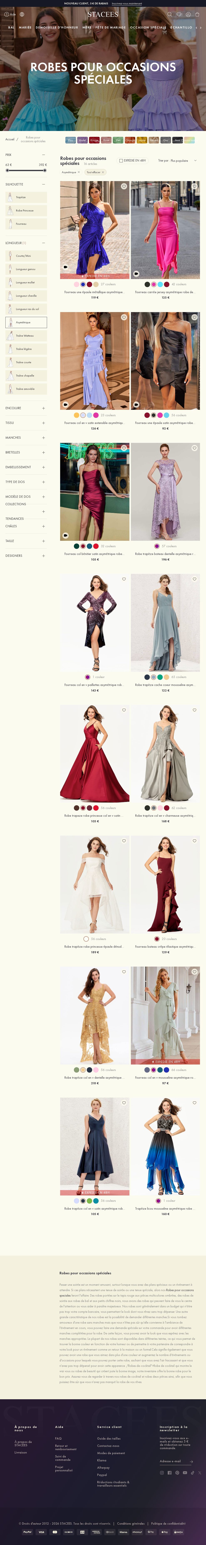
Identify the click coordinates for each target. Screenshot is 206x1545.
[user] (188, 14)
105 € (95, 559)
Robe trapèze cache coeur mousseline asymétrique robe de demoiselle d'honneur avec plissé (165, 685)
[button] (26, 155)
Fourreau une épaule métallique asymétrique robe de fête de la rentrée (94, 292)
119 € (94, 297)
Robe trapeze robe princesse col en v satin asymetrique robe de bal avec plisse (94, 816)
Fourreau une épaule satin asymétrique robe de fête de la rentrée (165, 423)
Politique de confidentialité (168, 1524)
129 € (165, 952)
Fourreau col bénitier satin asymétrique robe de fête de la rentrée (94, 554)
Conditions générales (131, 1524)
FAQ (58, 1439)
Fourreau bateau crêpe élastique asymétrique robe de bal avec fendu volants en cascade (165, 947)
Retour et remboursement (66, 1447)
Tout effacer (95, 172)
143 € (95, 690)
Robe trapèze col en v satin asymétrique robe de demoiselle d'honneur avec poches (94, 1209)
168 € (165, 821)
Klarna (101, 1460)
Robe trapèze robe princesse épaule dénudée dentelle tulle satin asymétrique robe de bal (94, 947)
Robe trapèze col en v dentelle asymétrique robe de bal (94, 1078)
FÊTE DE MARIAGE (111, 27)
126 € (95, 428)
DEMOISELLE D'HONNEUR (57, 27)
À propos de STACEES (23, 1443)
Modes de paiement (111, 1453)
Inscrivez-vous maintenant (127, 3)
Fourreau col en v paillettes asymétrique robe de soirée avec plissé (94, 685)
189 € (95, 952)
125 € (165, 297)
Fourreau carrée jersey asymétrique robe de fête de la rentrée (165, 292)
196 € (165, 559)
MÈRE (87, 27)
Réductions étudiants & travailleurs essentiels (113, 1484)
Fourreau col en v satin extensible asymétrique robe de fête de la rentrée (94, 423)
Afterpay (103, 1468)
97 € (165, 1083)
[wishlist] (179, 14)
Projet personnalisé (64, 1468)
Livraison (21, 1453)
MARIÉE (25, 27)
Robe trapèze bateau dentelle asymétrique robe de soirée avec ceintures (165, 554)
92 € (165, 428)
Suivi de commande (63, 1458)
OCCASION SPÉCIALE (148, 27)
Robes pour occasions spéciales (33, 139)
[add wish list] (124, 186)
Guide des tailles (108, 1439)
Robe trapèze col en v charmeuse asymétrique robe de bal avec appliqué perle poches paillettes (165, 816)
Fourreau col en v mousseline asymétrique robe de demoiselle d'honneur (165, 1078)
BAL (11, 27)
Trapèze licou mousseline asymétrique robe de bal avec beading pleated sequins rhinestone (165, 1209)
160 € (165, 1214)
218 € (95, 1083)
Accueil (9, 139)
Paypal (102, 1475)
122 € (165, 690)
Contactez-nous (108, 1446)
